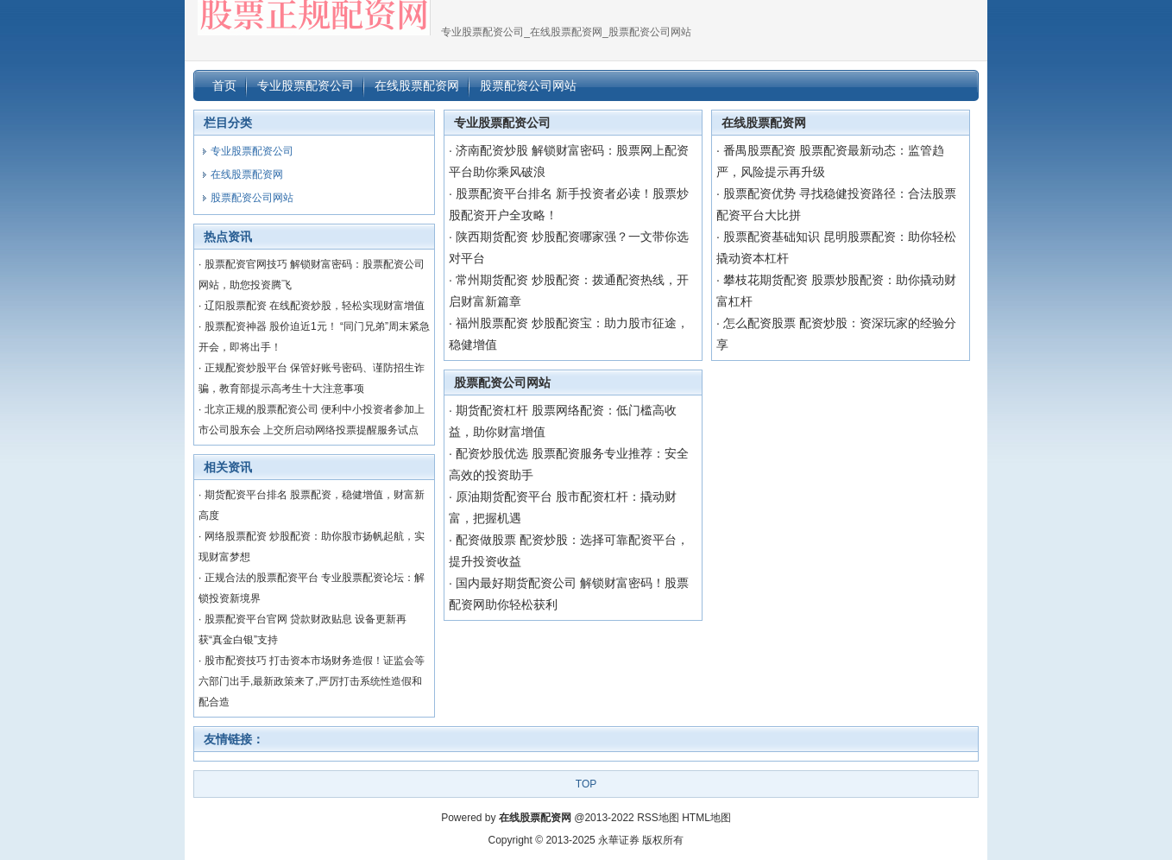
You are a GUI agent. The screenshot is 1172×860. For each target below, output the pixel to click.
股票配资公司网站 (502, 382)
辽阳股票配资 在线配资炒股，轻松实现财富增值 (315, 306)
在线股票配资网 (763, 123)
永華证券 (619, 840)
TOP (586, 784)
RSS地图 (658, 818)
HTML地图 (706, 818)
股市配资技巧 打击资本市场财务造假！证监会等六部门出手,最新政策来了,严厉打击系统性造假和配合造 (311, 681)
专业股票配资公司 (502, 123)
